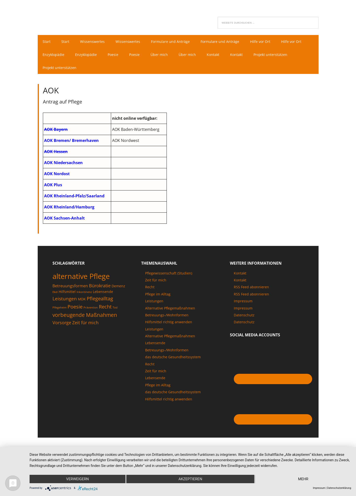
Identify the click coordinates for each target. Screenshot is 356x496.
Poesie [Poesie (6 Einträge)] (75, 306)
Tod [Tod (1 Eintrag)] (115, 307)
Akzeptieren (190, 479)
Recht (149, 287)
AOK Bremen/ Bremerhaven (71, 140)
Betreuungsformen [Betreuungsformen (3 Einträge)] (70, 286)
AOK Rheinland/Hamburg (69, 207)
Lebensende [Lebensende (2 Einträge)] (103, 291)
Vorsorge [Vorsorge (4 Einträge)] (61, 322)
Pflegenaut (70, 16)
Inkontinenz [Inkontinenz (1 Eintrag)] (84, 292)
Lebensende (155, 343)
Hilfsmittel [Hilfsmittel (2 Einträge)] (67, 291)
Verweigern (77, 479)
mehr (303, 479)
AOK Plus (53, 185)
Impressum (243, 301)
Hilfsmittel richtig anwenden (168, 322)
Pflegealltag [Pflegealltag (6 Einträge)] (100, 298)
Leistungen (154, 301)
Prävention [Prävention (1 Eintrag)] (91, 307)
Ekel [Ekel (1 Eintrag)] (55, 292)
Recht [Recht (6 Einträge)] (105, 306)
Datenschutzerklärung (339, 488)
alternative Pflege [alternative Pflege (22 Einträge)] (81, 276)
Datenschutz (244, 315)
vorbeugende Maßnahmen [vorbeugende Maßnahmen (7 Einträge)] (84, 314)
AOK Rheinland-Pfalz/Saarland (74, 196)
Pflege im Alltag (157, 294)
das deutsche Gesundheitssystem (173, 357)
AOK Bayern (56, 129)
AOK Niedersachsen (63, 162)
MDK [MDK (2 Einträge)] (82, 299)
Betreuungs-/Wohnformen (166, 315)
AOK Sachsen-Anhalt (64, 218)
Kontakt (240, 273)
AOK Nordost (57, 173)
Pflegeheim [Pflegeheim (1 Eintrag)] (59, 307)
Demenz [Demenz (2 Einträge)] (118, 286)
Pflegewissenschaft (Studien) (168, 273)
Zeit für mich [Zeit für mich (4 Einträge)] (85, 322)
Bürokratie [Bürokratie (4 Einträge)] (100, 286)
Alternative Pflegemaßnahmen (170, 308)
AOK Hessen (56, 151)
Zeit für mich (155, 280)
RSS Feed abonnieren (251, 287)
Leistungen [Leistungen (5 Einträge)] (64, 298)
